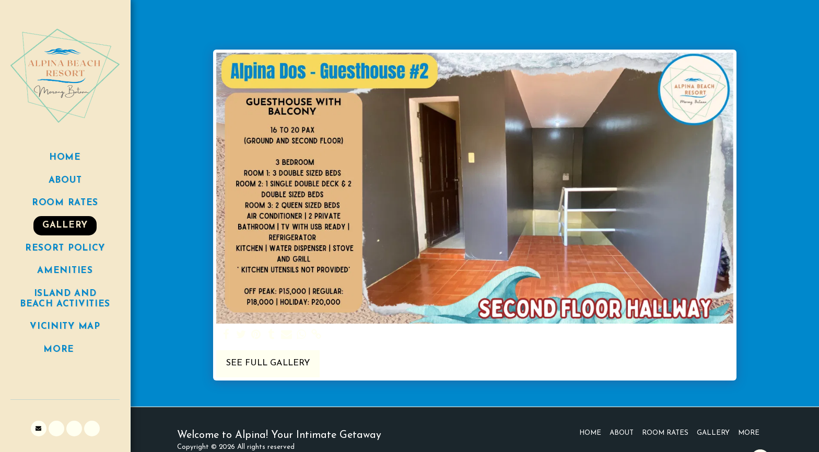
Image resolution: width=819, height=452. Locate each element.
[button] (38, 428)
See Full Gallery (268, 363)
